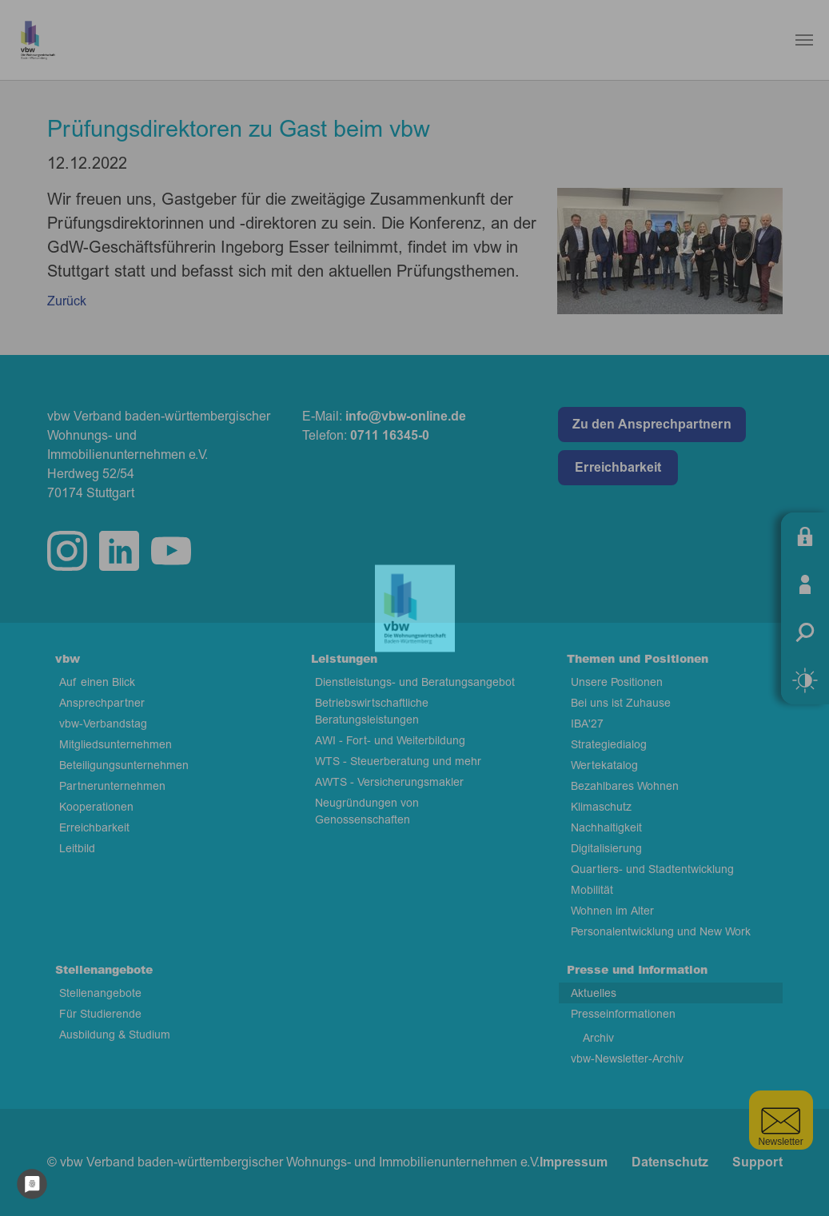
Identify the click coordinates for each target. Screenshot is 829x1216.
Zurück (66, 301)
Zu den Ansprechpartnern (651, 425)
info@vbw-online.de (405, 417)
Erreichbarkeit (618, 468)
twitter (171, 551)
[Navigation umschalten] (804, 40)
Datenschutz (670, 1162)
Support (757, 1162)
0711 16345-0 (389, 436)
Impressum (574, 1162)
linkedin (119, 551)
